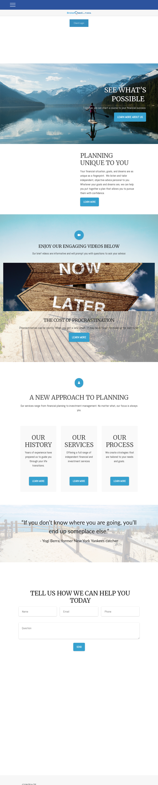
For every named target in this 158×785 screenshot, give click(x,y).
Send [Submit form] (79, 647)
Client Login (79, 23)
